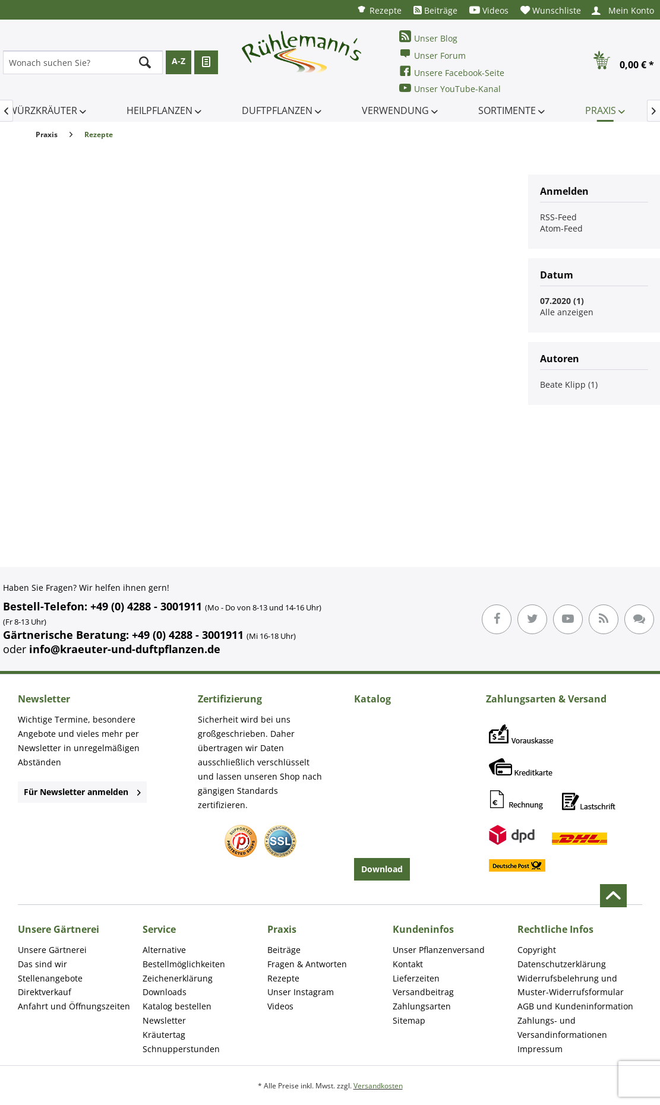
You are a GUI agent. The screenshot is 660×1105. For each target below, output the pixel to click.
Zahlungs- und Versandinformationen (562, 1027)
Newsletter (164, 1020)
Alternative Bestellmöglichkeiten (184, 957)
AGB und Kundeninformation (575, 1006)
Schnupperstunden (181, 1049)
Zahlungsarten (422, 1006)
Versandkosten (378, 1086)
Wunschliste (550, 10)
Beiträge (435, 10)
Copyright (536, 949)
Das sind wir (42, 964)
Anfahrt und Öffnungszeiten (74, 1006)
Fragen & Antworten (307, 964)
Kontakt (408, 964)
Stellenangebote (50, 978)
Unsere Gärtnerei (52, 949)
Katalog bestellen (177, 1006)
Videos (489, 10)
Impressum (540, 1049)
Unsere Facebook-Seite (451, 71)
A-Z (178, 61)
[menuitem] (379, 9)
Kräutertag (164, 1034)
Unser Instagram (300, 992)
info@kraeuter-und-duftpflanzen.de (124, 649)
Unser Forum (432, 54)
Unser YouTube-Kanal (450, 88)
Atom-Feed (561, 228)
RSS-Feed (558, 217)
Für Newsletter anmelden (82, 791)
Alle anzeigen (566, 312)
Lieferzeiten (416, 978)
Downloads (165, 992)
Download (382, 869)
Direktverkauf (44, 992)
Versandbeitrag (423, 992)
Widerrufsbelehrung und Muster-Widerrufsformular (570, 985)
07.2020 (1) (562, 300)
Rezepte (379, 10)
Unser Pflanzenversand (439, 949)
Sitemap (409, 1020)
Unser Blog (428, 37)
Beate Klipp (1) (569, 384)
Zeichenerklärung (178, 978)
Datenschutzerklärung (561, 964)
